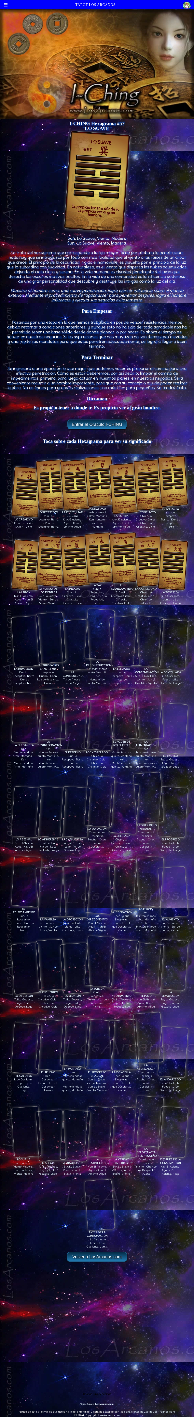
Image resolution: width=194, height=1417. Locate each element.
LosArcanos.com (109, 1415)
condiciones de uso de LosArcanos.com (149, 1411)
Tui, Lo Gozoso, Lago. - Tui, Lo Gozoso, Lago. (173, 997)
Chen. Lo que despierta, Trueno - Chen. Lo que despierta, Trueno (50, 672)
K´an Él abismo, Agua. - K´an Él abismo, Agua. (75, 517)
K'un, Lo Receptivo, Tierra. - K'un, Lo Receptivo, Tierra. (26, 917)
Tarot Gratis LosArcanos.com (97, 1403)
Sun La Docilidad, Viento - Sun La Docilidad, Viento (148, 674)
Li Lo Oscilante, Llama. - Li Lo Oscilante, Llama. (99, 1237)
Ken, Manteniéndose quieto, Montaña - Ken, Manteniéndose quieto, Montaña (124, 752)
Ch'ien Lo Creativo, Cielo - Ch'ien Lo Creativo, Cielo (99, 757)
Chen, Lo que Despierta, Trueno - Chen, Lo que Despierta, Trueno (99, 837)
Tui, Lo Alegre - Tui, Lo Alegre (75, 676)
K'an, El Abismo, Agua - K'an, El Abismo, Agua (26, 843)
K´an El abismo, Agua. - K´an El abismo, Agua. (124, 519)
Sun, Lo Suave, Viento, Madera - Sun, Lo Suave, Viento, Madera (99, 1079)
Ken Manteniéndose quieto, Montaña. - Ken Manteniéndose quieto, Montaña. (50, 752)
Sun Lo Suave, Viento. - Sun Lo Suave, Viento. (50, 594)
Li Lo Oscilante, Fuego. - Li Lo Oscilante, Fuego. (26, 1081)
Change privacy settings (97, 1394)
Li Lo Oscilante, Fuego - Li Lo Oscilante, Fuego (173, 676)
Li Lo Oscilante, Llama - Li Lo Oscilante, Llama (173, 596)
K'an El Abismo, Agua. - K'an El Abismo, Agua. (26, 596)
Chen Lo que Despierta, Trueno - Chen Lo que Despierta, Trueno (124, 919)
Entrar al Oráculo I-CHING (97, 424)
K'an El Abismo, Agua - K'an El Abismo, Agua (99, 921)
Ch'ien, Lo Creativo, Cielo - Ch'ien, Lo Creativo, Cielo (124, 841)
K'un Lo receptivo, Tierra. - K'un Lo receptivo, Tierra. (50, 517)
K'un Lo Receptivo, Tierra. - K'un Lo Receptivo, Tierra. (173, 515)
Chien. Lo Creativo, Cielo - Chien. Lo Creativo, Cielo (75, 594)
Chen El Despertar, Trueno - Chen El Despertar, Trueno (50, 1079)
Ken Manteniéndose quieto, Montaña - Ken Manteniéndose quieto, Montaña (148, 752)
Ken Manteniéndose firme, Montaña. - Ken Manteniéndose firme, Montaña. (26, 754)
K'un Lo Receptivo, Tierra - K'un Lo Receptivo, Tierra (26, 674)
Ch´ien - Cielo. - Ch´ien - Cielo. (26, 521)
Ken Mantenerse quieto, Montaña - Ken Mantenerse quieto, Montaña (99, 670)
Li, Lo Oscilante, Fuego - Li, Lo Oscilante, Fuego (50, 843)
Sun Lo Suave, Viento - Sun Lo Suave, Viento (50, 923)
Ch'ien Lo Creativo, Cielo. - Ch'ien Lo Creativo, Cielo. (148, 517)
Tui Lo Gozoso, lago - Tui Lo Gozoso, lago (124, 997)
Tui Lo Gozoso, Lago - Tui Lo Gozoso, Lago (26, 999)
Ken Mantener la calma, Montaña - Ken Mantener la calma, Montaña (99, 515)
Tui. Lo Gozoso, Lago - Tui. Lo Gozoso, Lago (173, 759)
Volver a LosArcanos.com (96, 1256)
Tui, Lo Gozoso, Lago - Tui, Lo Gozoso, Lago (75, 843)
